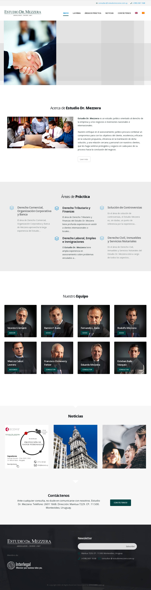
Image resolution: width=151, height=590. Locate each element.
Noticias (109, 13)
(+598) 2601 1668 (137, 3)
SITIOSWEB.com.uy (96, 585)
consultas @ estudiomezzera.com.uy (111, 3)
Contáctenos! (120, 502)
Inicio (66, 13)
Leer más (84, 159)
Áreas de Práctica (93, 13)
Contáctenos (124, 13)
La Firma (76, 13)
